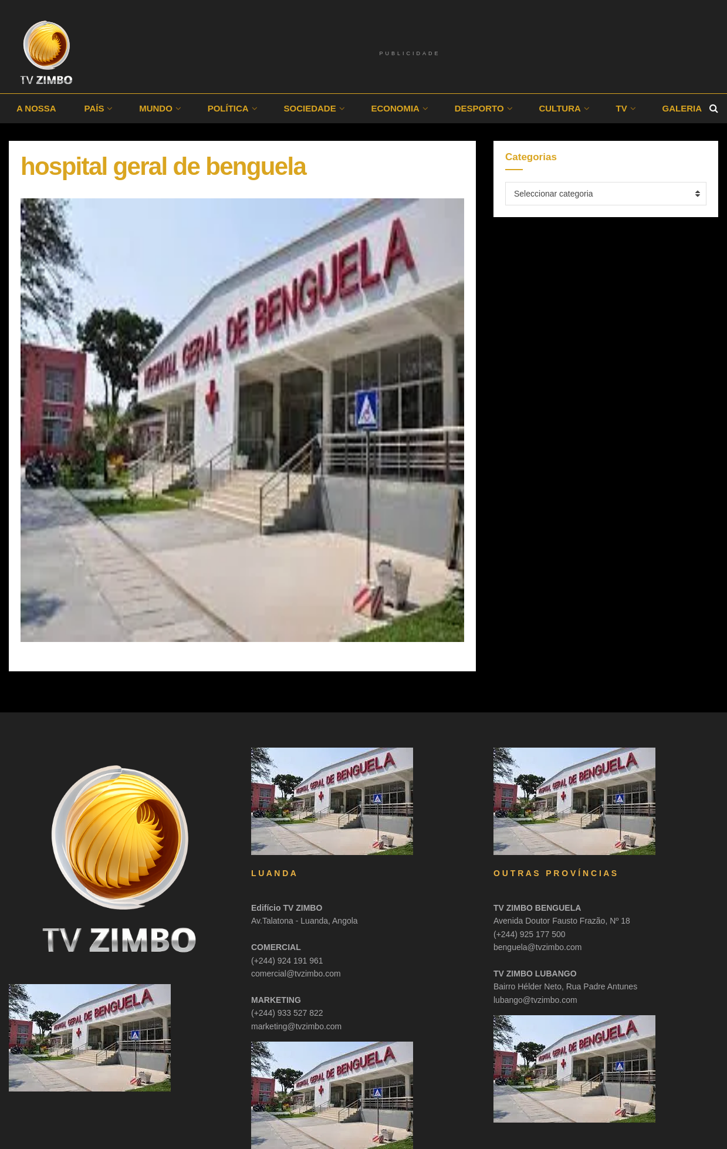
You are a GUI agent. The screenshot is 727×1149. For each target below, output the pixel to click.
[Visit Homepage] (47, 53)
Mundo (156, 108)
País (94, 108)
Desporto (479, 108)
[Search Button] (713, 108)
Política (228, 108)
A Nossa (36, 108)
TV (621, 108)
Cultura (559, 108)
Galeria (682, 108)
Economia (395, 108)
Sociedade (309, 108)
